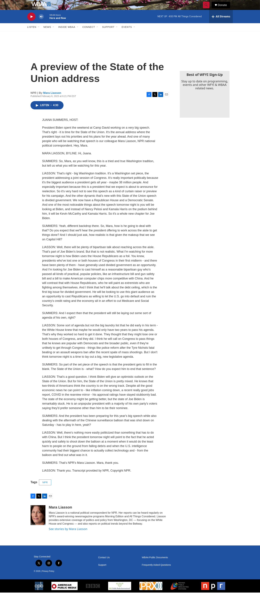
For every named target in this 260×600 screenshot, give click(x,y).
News (47, 34)
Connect (88, 34)
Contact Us (104, 565)
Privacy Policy (48, 578)
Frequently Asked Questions (156, 572)
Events (127, 34)
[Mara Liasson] (38, 523)
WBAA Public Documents (155, 565)
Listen (31, 34)
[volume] (41, 24)
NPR (45, 489)
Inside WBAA (66, 34)
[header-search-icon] (207, 8)
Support (108, 34)
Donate (224, 8)
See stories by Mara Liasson (68, 536)
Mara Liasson (52, 100)
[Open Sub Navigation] (38, 34)
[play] (31, 24)
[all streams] (221, 24)
